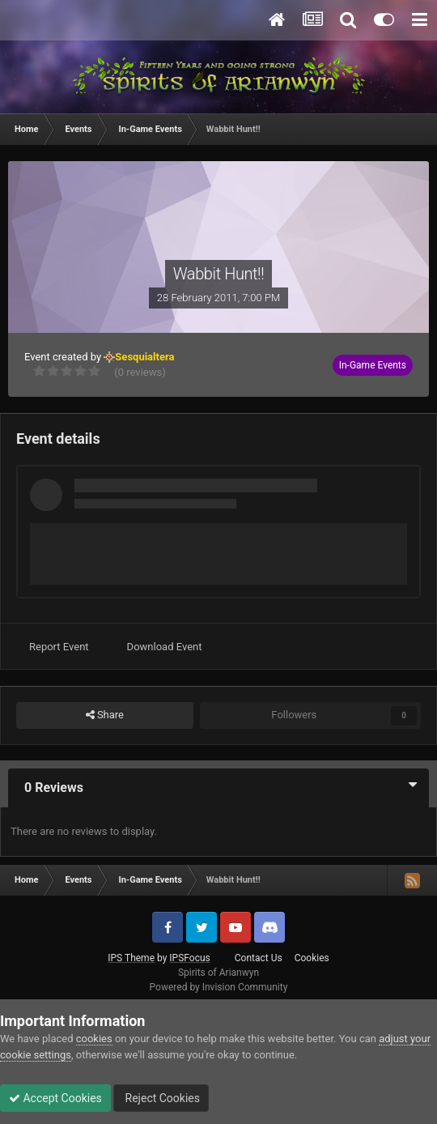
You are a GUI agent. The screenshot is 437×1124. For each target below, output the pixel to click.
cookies (94, 1038)
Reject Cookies (161, 1098)
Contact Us (258, 958)
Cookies (312, 958)
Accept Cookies (55, 1098)
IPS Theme (131, 958)
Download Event (164, 647)
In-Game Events (372, 365)
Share (105, 715)
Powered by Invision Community (219, 987)
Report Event (59, 647)
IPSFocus (189, 958)
